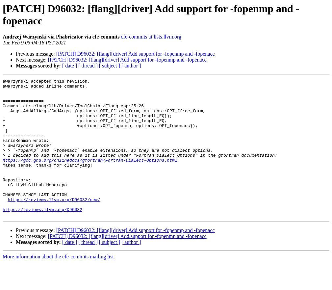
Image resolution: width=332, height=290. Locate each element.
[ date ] (69, 65)
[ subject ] (109, 65)
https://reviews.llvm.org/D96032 (42, 236)
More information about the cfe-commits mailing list (58, 284)
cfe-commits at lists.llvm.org (151, 37)
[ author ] (131, 65)
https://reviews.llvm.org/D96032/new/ (54, 224)
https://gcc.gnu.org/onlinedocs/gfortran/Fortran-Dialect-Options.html (90, 177)
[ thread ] (88, 65)
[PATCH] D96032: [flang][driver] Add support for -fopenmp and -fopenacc (135, 54)
